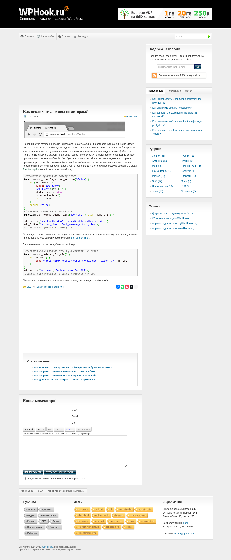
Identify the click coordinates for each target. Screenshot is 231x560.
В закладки (132, 116)
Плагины (55, 533)
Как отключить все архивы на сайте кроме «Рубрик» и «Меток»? (73, 367)
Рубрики (32, 539)
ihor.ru (186, 529)
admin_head (83, 521)
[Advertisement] (80, 72)
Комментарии (48, 521)
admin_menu (116, 527)
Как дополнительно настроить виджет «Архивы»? (64, 379)
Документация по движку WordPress (172, 213)
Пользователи (35, 533)
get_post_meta (112, 533)
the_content (83, 515)
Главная (29, 36)
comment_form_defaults (88, 533)
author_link (41, 287)
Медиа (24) (158, 166)
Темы (56, 527)
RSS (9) (185, 186)
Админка (47, 515)
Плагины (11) (188, 161)
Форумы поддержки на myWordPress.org (174, 223)
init (111, 515)
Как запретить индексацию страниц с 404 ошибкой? (65, 371)
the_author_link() (80, 237)
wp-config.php (125, 515)
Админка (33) (159, 161)
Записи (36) (158, 155)
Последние (174, 90)
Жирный (29, 429)
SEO (29, 287)
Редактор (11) (188, 171)
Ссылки (66, 36)
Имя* (74, 410)
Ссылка (69, 429)
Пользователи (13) (162, 186)
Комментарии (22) (162, 171)
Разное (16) (158, 176)
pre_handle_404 (56, 287)
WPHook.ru (47, 553)
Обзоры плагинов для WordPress (170, 218)
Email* (75, 416)
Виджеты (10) (188, 176)
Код (50, 429)
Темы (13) (157, 191)
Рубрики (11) (188, 155)
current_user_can (138, 521)
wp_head (99, 515)
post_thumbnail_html (87, 539)
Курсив (41, 429)
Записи (31, 515)
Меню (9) (186, 181)
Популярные (155, 90)
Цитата (59, 429)
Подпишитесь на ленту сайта (179, 75)
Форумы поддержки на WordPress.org (173, 228)
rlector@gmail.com (184, 539)
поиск (131, 527)
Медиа (30, 521)
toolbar (129, 533)
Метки (188, 90)
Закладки (82, 36)
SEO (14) (157, 181)
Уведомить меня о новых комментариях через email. (55, 484)
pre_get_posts (144, 515)
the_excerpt (83, 527)
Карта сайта (47, 36)
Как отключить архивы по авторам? (66, 497)
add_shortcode (102, 521)
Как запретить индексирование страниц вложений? (65, 375)
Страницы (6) (188, 191)
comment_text (147, 527)
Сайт (74, 422)
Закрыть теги (83, 429)
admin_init (99, 527)
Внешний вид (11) (191, 166)
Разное (31, 527)
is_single (119, 521)
